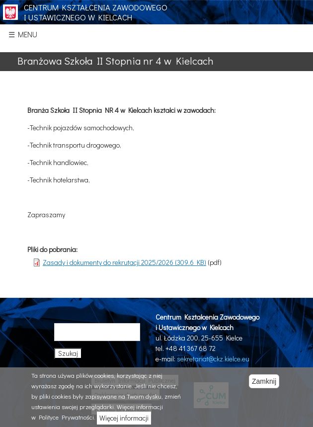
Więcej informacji (124, 418)
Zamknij (264, 381)
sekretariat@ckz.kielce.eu (213, 358)
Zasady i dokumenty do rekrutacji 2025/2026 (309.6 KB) (124, 262)
